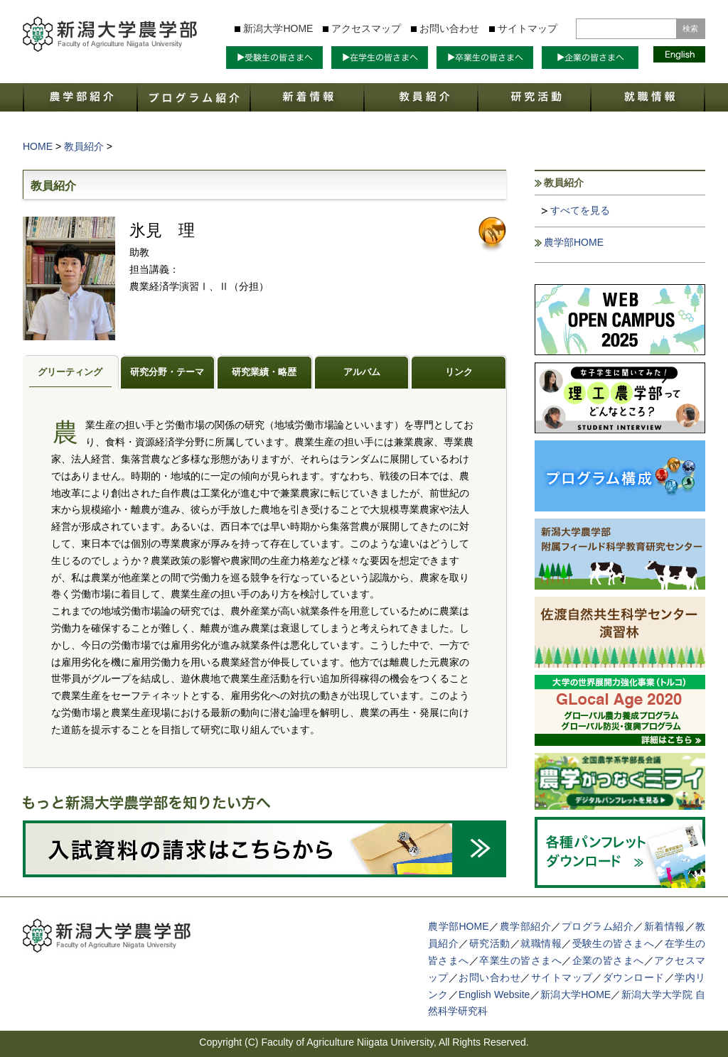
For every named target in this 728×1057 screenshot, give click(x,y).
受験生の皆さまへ (613, 943)
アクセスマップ (366, 28)
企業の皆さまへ (608, 960)
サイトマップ (527, 28)
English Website (494, 994)
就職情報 (541, 943)
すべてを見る (580, 210)
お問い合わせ (449, 28)
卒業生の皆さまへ (520, 960)
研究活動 (489, 943)
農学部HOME (574, 242)
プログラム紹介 (598, 926)
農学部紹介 (526, 926)
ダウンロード (634, 977)
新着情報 (664, 926)
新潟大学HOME (278, 28)
